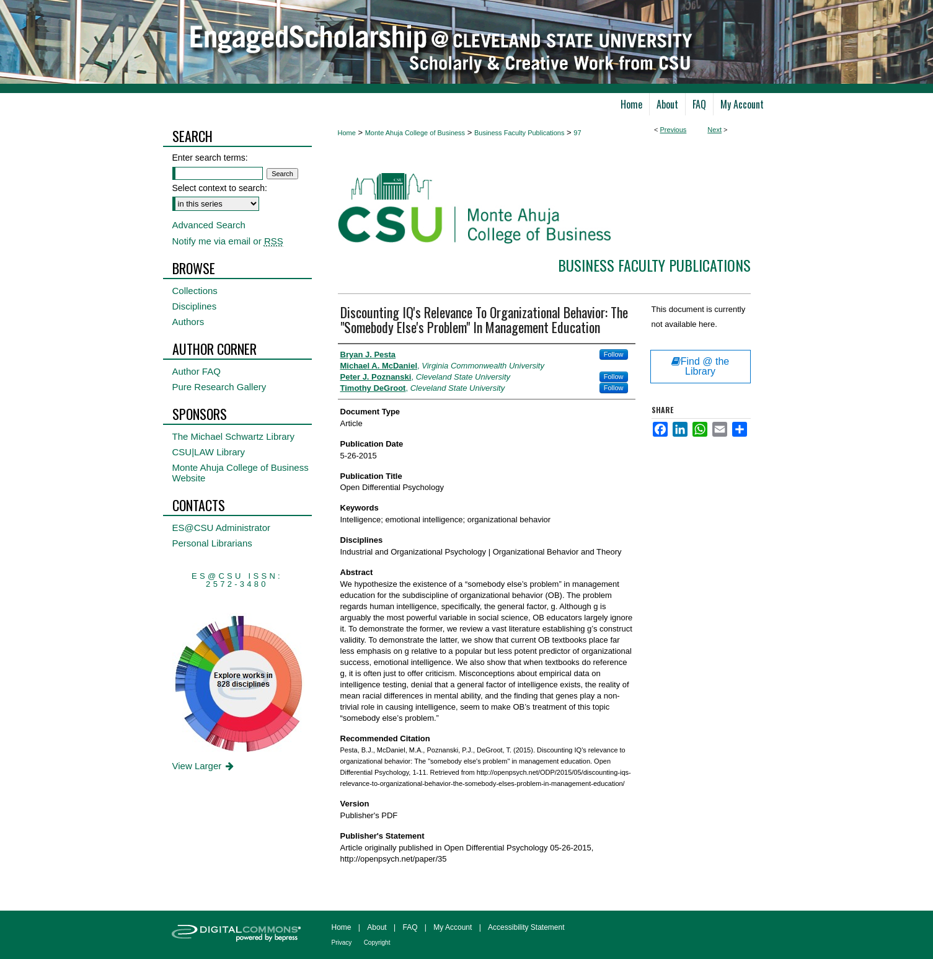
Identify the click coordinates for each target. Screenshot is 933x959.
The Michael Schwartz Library (233, 436)
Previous (673, 129)
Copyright (377, 942)
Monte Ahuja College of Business (415, 132)
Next (714, 129)
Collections (195, 290)
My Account (452, 927)
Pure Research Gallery (219, 386)
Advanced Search (208, 225)
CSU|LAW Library (208, 452)
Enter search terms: (210, 158)
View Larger (204, 766)
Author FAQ (196, 371)
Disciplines (194, 306)
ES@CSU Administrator (221, 527)
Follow (614, 354)
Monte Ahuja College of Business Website (240, 472)
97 (577, 132)
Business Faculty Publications (519, 132)
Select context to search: (219, 188)
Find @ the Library (700, 366)
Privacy (342, 942)
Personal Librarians (212, 543)
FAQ (409, 927)
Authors (188, 321)
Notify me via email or (227, 241)
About (376, 927)
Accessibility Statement (526, 927)
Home (347, 132)
